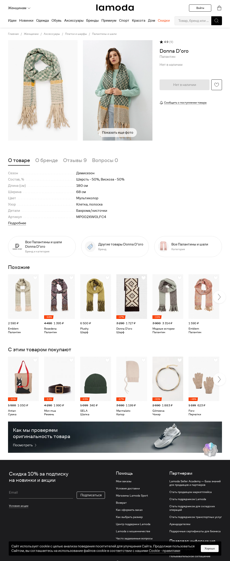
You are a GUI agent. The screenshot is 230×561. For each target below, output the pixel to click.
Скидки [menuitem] (164, 20)
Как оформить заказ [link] (129, 510)
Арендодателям (179, 524)
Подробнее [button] (17, 223)
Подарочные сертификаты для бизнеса (195, 531)
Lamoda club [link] (124, 545)
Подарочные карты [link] (128, 553)
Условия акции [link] (18, 506)
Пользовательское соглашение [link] (189, 556)
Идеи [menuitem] (12, 20)
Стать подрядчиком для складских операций (192, 508)
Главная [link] (13, 34)
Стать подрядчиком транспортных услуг (195, 517)
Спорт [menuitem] (124, 20)
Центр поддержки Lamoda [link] (133, 524)
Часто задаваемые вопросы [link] (134, 538)
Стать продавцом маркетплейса (190, 492)
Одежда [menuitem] (42, 20)
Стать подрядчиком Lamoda (187, 499)
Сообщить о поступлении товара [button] (185, 102)
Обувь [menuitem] (56, 20)
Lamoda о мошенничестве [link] (133, 531)
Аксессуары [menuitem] (74, 20)
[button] (216, 20)
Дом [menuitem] (151, 20)
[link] (115, 7)
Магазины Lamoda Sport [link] (132, 495)
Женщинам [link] (31, 34)
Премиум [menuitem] (108, 20)
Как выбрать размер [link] (129, 517)
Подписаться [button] (91, 495)
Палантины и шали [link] (104, 34)
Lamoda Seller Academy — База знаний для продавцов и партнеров (195, 483)
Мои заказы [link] (123, 481)
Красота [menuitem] (138, 20)
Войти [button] (200, 8)
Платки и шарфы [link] (76, 34)
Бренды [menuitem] (92, 20)
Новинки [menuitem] (26, 20)
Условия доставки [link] (128, 488)
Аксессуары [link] (52, 34)
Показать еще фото (117, 132)
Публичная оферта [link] (181, 549)
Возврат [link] (121, 503)
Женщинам (19, 8)
